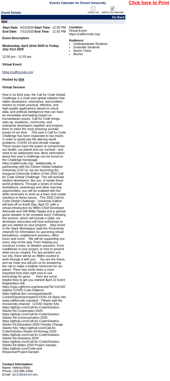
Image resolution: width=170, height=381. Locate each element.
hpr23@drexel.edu (25, 374)
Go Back (118, 17)
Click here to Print (149, 2)
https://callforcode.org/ (17, 72)
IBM (21, 79)
